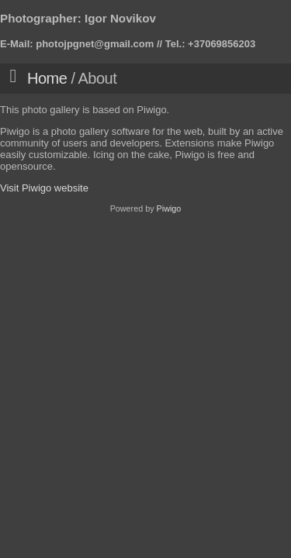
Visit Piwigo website (44, 188)
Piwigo (169, 208)
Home (47, 78)
